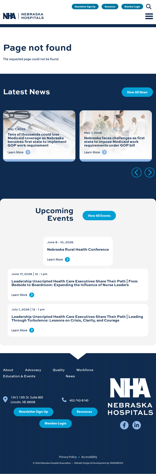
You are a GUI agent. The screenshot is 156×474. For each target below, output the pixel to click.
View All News (137, 92)
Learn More (55, 259)
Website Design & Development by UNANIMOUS (98, 463)
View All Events (99, 215)
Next (149, 172)
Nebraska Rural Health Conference (78, 249)
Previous (137, 172)
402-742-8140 (78, 400)
